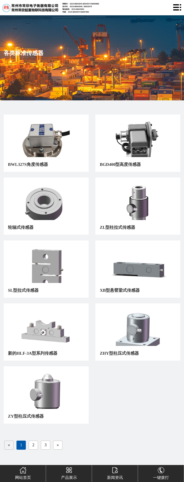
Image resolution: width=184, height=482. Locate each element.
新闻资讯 (114, 472)
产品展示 (68, 472)
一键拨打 (160, 472)
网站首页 (22, 472)
